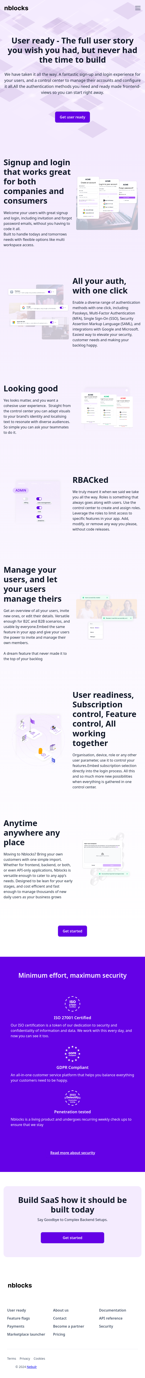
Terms (11, 1358)
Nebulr (32, 1367)
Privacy (25, 1358)
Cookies (39, 1358)
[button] (137, 8)
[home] (16, 8)
